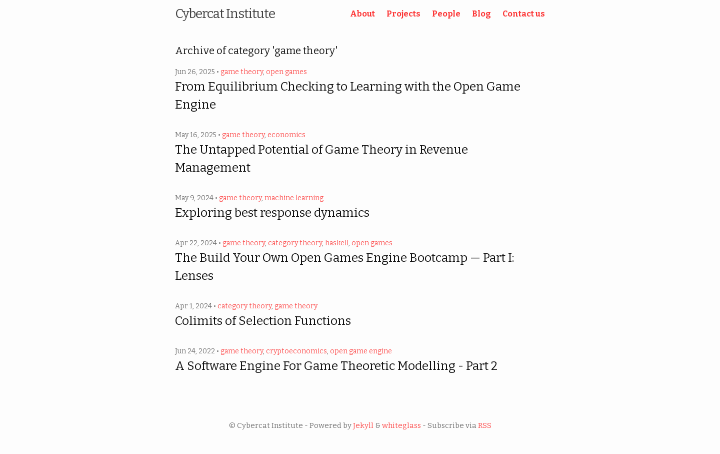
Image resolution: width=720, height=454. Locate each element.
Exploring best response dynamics (272, 213)
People (446, 14)
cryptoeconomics (296, 351)
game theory (241, 72)
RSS (485, 425)
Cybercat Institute (225, 14)
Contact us (523, 14)
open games (286, 72)
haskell (336, 243)
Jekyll (363, 425)
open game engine (361, 351)
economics (287, 135)
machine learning (294, 198)
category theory (295, 243)
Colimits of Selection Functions (263, 321)
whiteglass (401, 425)
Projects (403, 14)
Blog (481, 14)
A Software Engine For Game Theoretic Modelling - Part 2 (336, 366)
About (362, 14)
